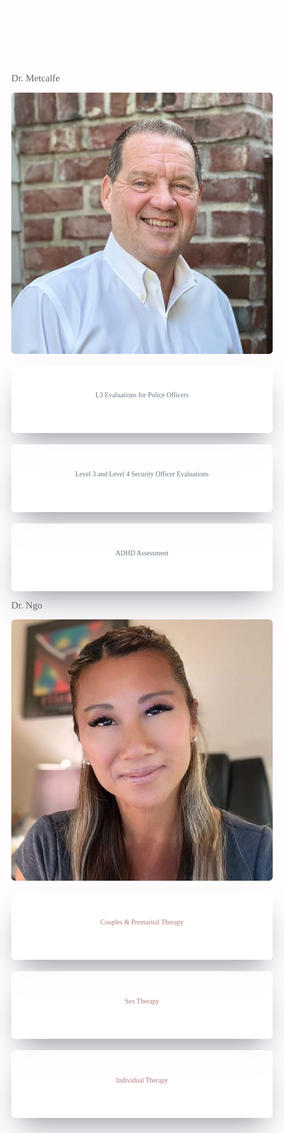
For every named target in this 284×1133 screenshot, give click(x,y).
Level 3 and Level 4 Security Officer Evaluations (142, 474)
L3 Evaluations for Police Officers (142, 395)
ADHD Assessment (142, 553)
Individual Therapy (142, 1080)
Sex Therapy (142, 1001)
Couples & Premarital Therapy (141, 922)
